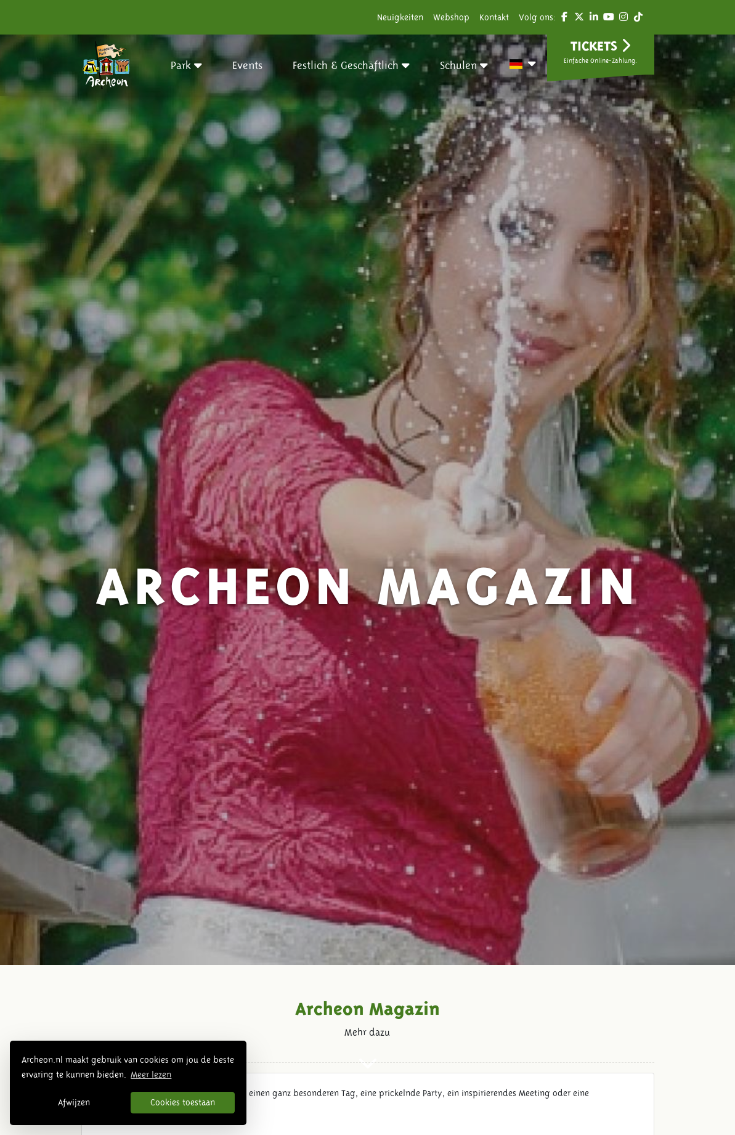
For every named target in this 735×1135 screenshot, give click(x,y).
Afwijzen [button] (74, 1102)
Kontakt (494, 17)
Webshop (451, 17)
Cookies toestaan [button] (182, 1102)
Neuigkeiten (400, 17)
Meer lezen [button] (151, 1075)
